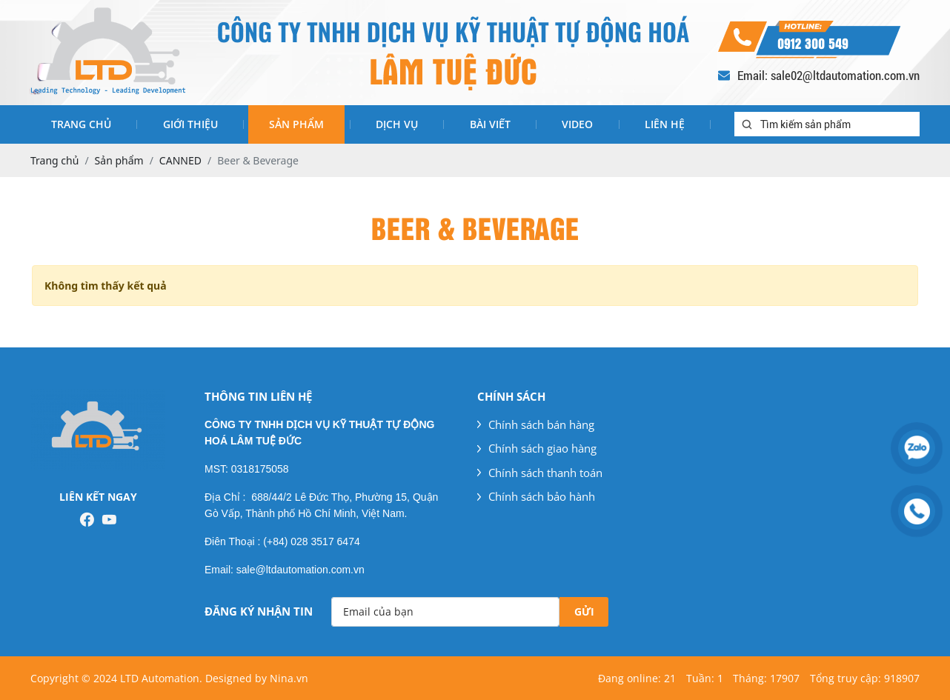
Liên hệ (665, 124)
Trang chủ (81, 124)
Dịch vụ (397, 124)
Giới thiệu (190, 124)
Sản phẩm (296, 124)
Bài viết (490, 124)
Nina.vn (289, 678)
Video (577, 124)
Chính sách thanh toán (539, 472)
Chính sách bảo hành (536, 496)
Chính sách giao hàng (537, 448)
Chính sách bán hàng (535, 424)
